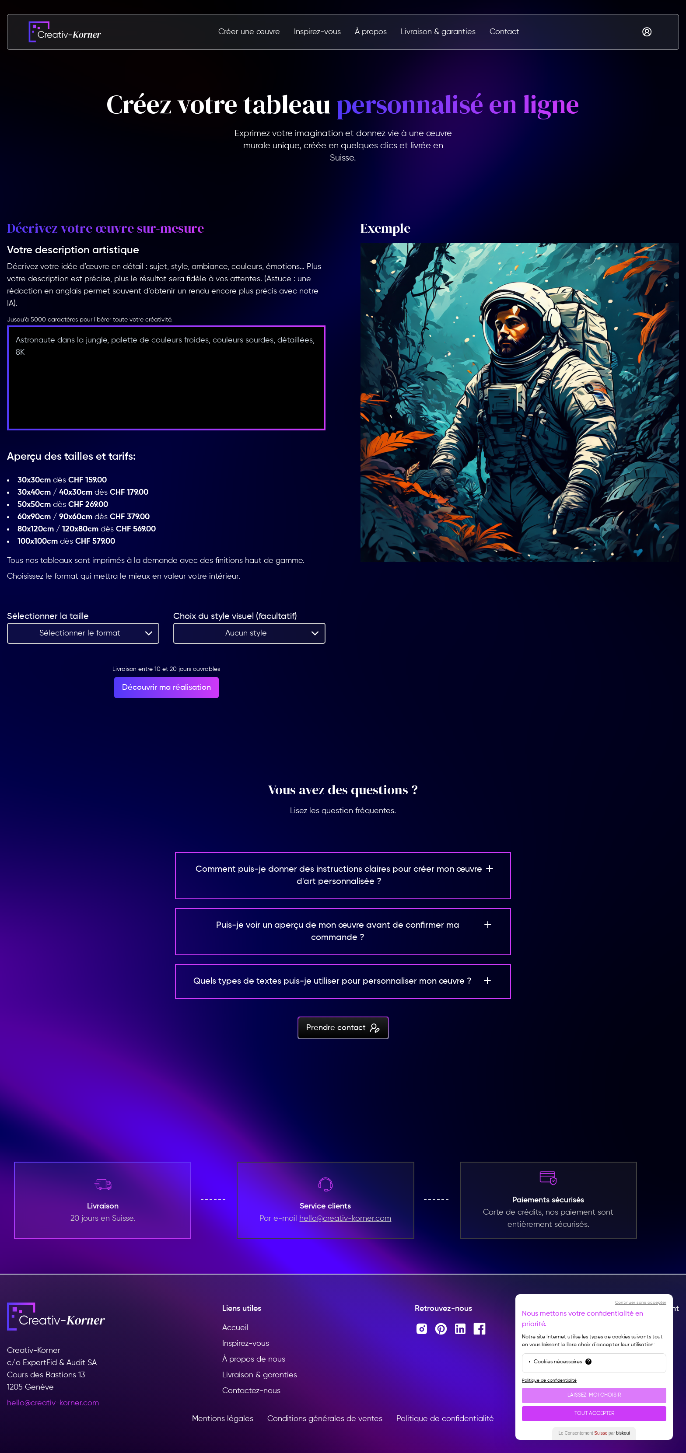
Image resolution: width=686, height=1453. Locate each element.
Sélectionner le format (79, 633)
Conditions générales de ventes (324, 1419)
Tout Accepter (594, 1413)
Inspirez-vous (317, 32)
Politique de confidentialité (445, 1419)
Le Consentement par (594, 1433)
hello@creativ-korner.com (53, 1403)
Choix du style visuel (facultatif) (235, 616)
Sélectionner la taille (48, 616)
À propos (371, 32)
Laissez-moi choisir (594, 1395)
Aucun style (246, 633)
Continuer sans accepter (640, 1302)
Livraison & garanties (438, 32)
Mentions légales (222, 1419)
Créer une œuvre (249, 32)
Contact (504, 32)
